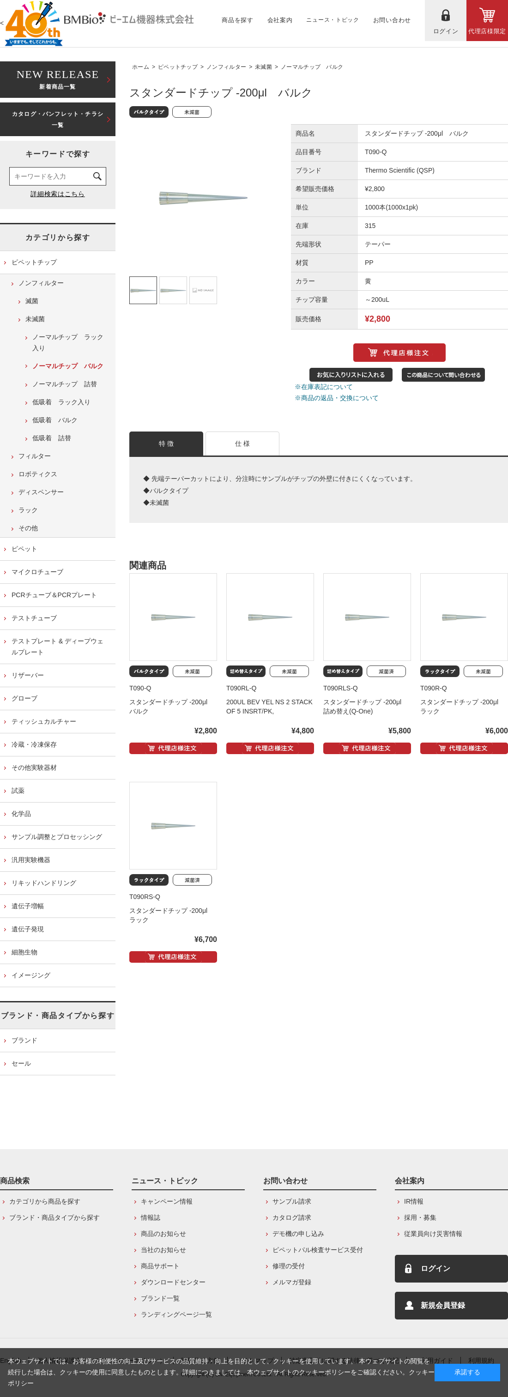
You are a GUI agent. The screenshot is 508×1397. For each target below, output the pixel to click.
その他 (28, 528)
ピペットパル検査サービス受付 (317, 1249)
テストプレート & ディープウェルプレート (57, 646)
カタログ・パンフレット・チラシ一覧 (57, 119)
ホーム (140, 67)
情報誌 (150, 1217)
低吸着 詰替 (51, 438)
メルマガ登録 (291, 1282)
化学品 (21, 813)
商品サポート (160, 1266)
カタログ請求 (291, 1217)
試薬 (18, 790)
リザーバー (28, 675)
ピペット (24, 548)
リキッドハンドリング (44, 883)
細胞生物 (24, 952)
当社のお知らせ (163, 1249)
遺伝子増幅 (28, 906)
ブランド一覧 (160, 1298)
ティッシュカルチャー (44, 721)
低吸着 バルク (55, 420)
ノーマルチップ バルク (312, 67)
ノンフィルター (226, 67)
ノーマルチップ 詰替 (64, 384)
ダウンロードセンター (173, 1282)
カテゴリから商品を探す (44, 1201)
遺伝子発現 (28, 929)
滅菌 (31, 301)
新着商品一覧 (58, 78)
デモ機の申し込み (298, 1233)
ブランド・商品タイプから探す (58, 1015)
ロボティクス (37, 474)
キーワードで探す (58, 154)
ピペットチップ (178, 67)
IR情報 (413, 1201)
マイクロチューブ (37, 572)
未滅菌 (263, 67)
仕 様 (242, 443)
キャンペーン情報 (167, 1201)
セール (21, 1063)
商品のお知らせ (163, 1233)
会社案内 (409, 1181)
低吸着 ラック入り (61, 402)
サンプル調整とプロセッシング (57, 836)
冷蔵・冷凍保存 (34, 744)
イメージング (31, 975)
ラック (28, 510)
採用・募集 (420, 1217)
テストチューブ (34, 618)
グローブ (24, 698)
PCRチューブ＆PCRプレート (54, 595)
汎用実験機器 (31, 859)
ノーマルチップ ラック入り (67, 342)
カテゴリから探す (58, 237)
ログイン (435, 1268)
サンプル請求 (291, 1201)
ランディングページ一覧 (176, 1314)
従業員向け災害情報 (433, 1233)
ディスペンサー (41, 492)
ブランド (24, 1040)
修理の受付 (288, 1266)
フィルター (34, 456)
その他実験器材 (34, 767)
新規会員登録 (443, 1305)
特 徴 (166, 443)
